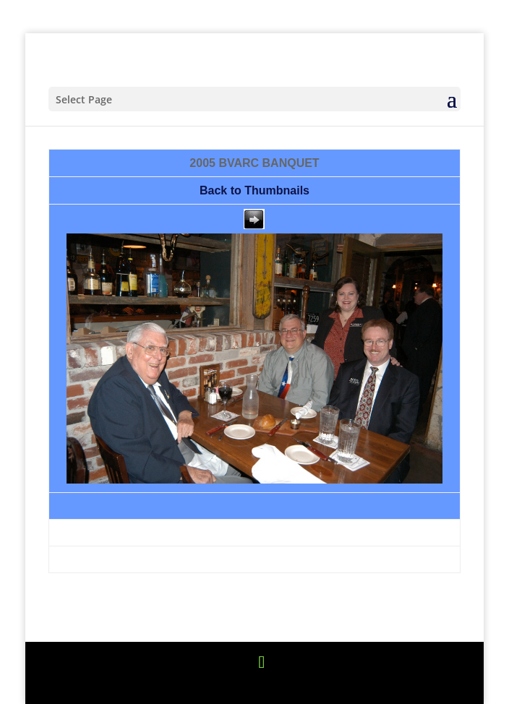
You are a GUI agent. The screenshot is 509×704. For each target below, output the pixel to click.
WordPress (374, 684)
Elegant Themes (219, 684)
